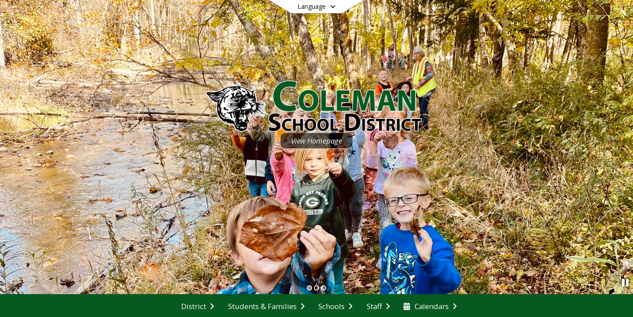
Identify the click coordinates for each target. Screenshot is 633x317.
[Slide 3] (323, 288)
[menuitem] (197, 305)
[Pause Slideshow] (625, 282)
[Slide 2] (316, 288)
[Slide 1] (309, 288)
